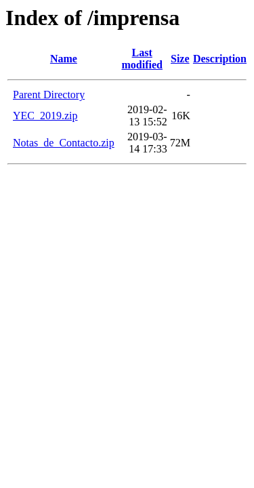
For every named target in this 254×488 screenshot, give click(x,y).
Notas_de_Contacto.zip (63, 142)
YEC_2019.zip (45, 115)
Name (63, 58)
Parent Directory (49, 94)
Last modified (141, 58)
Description (220, 58)
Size (180, 58)
